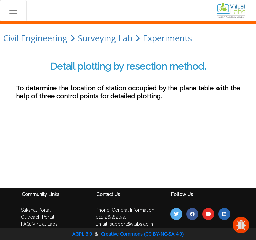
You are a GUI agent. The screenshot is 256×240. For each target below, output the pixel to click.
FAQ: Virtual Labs (39, 224)
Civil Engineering (35, 38)
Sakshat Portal (36, 210)
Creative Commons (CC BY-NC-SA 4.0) (142, 234)
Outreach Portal (37, 217)
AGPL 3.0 (82, 234)
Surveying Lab (105, 38)
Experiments (167, 38)
